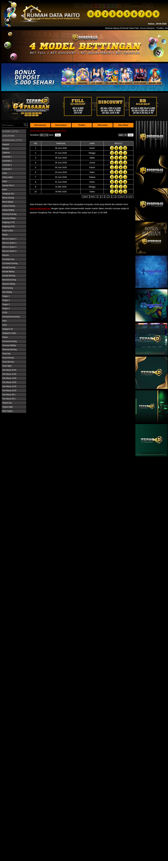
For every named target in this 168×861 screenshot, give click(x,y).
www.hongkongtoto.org (40, 208)
